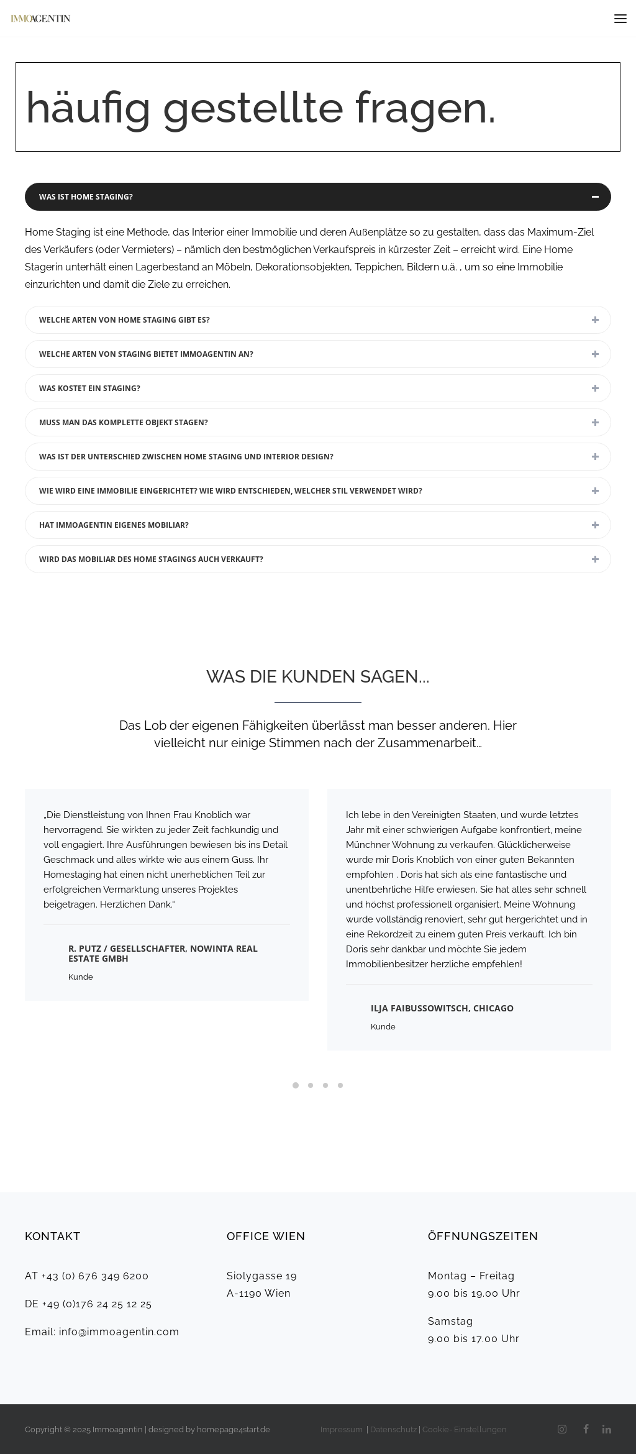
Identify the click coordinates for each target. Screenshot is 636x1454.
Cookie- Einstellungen (464, 1429)
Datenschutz (393, 1429)
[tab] (318, 197)
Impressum (342, 1429)
